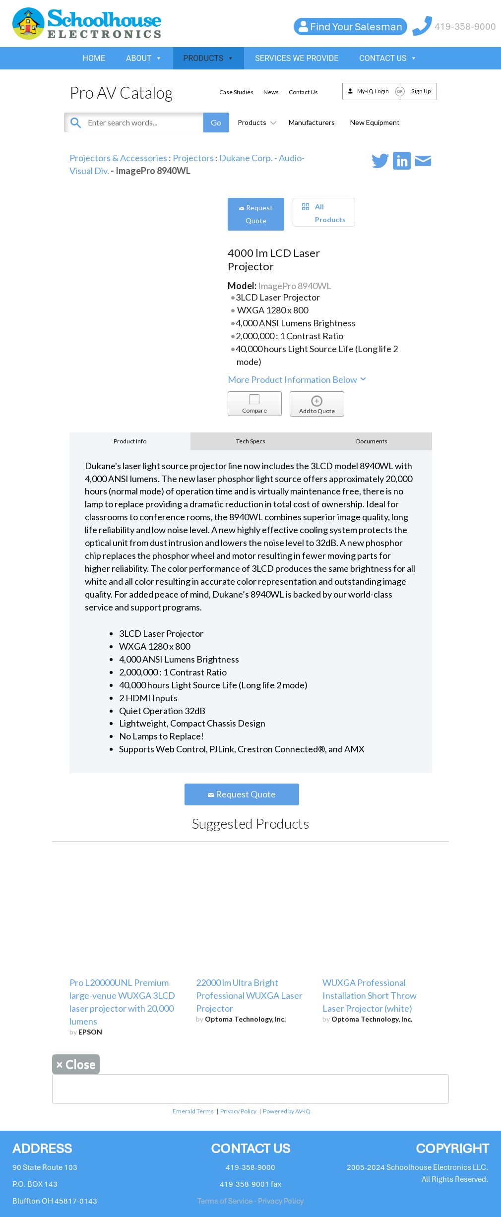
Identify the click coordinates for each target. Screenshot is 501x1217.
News (271, 92)
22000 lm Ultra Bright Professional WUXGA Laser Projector (249, 995)
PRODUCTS (208, 58)
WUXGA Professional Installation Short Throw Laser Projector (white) (369, 995)
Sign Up (421, 91)
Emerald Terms (193, 1111)
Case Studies (236, 92)
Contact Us (303, 92)
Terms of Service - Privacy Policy (250, 1201)
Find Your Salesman (356, 26)
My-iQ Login (373, 91)
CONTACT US (388, 58)
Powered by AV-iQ (287, 1111)
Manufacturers (312, 122)
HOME (94, 58)
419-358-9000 (465, 26)
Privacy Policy (238, 1111)
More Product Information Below (298, 379)
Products (255, 122)
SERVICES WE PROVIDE (296, 58)
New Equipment (375, 122)
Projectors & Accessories (118, 157)
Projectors (193, 157)
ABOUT (144, 58)
